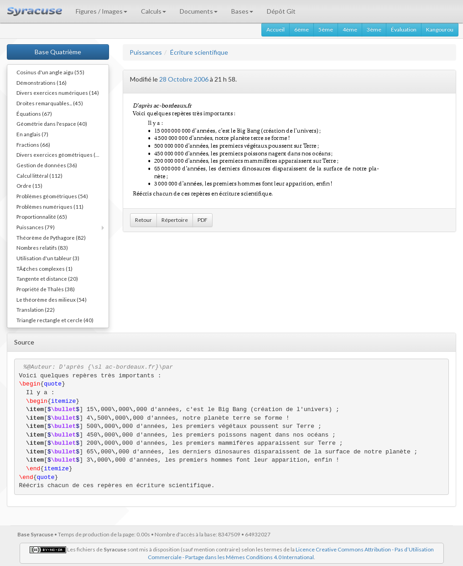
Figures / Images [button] (101, 11)
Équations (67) (34, 113)
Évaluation (403, 29)
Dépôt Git (281, 11)
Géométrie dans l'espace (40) (51, 123)
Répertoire (174, 219)
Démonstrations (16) (41, 82)
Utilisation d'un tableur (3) (47, 258)
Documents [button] (199, 11)
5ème (325, 29)
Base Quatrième (58, 52)
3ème (374, 29)
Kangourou (439, 29)
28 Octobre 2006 (183, 79)
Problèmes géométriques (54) (52, 196)
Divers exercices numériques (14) (57, 92)
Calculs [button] (153, 11)
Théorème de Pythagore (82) (51, 237)
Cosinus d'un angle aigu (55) (50, 72)
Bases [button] (242, 11)
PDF (203, 219)
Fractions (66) (33, 144)
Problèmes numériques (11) (49, 206)
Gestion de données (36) (46, 165)
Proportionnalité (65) (41, 216)
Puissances (146, 52)
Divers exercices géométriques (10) (60, 154)
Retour (143, 219)
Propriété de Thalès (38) (45, 289)
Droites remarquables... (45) (49, 103)
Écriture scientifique (199, 52)
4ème (350, 29)
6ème (301, 29)
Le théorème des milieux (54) (51, 299)
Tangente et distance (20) (47, 278)
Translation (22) (35, 309)
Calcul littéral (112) (39, 175)
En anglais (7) (32, 134)
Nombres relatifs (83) (42, 247)
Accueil (275, 29)
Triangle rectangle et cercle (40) (55, 320)
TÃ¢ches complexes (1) (44, 268)
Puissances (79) (35, 227)
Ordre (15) (29, 185)
